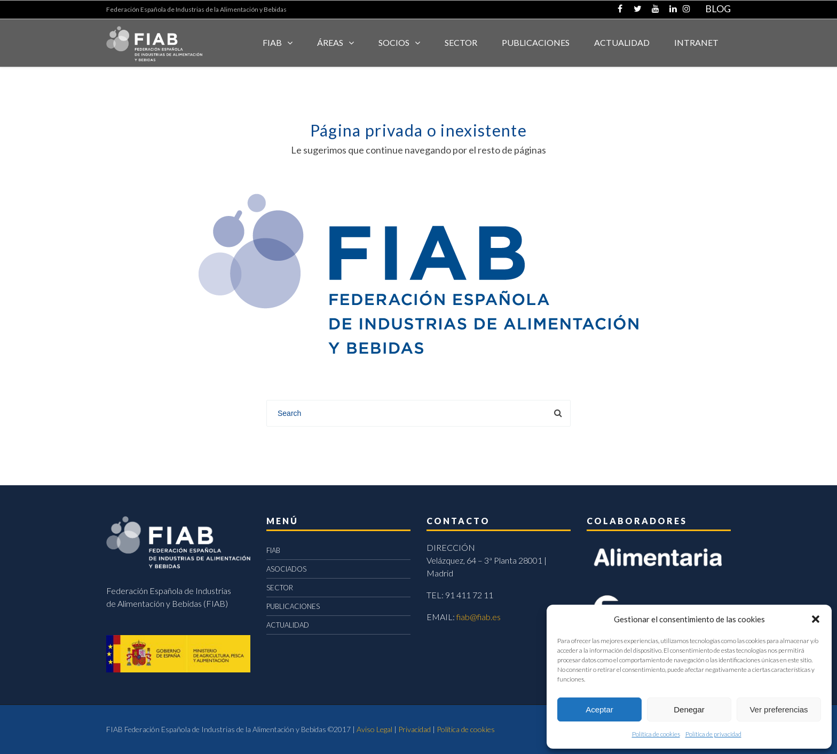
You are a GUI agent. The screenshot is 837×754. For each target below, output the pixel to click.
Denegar (689, 709)
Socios (393, 42)
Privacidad (414, 729)
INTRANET (696, 42)
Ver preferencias (778, 709)
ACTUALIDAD (622, 42)
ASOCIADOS (286, 569)
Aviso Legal (374, 729)
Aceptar (599, 709)
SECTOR (461, 42)
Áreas (330, 42)
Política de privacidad (713, 734)
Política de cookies (656, 734)
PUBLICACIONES (293, 606)
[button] (815, 619)
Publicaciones (536, 42)
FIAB (272, 42)
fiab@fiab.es (478, 617)
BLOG (718, 8)
